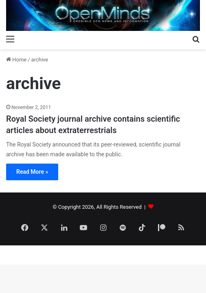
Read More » (32, 171)
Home (16, 60)
